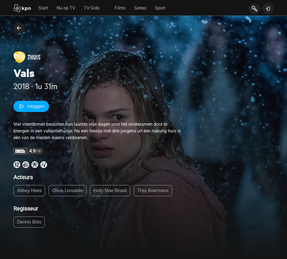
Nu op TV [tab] (66, 8)
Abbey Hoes (29, 190)
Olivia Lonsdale (67, 190)
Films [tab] (120, 8)
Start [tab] (43, 8)
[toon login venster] (268, 8)
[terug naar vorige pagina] (19, 28)
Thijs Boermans (152, 190)
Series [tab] (140, 8)
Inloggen (31, 106)
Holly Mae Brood (110, 190)
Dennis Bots (29, 222)
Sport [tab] (160, 8)
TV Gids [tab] (91, 8)
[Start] (22, 8)
